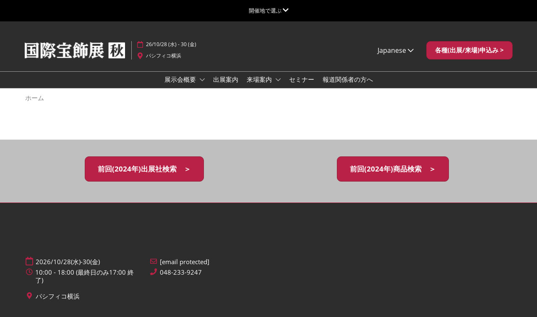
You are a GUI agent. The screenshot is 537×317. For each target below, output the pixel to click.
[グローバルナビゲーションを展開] (269, 10)
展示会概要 (181, 79)
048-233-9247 (181, 272)
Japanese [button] (396, 50)
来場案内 (260, 79)
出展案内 (225, 79)
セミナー (301, 79)
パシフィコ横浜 (163, 55)
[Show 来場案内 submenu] (278, 80)
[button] (469, 50)
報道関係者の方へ (348, 79)
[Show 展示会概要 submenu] (202, 80)
